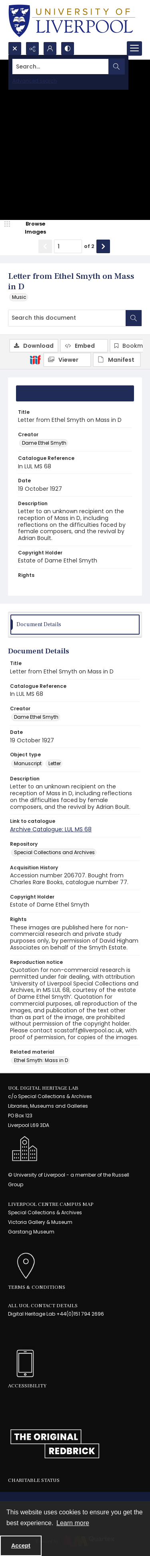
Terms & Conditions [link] (36, 1287)
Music (19, 297)
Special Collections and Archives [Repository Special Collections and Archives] (54, 852)
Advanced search (34, 80)
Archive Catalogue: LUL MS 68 (51, 829)
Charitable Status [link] (34, 1480)
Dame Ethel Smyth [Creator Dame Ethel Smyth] (44, 442)
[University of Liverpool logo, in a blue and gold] (72, 21)
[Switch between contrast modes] (67, 48)
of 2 (89, 246)
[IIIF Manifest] (117, 360)
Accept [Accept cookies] (20, 1545)
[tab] (75, 393)
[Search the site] (60, 66)
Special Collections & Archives (45, 1212)
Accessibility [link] (27, 1386)
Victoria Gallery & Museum (40, 1222)
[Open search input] (14, 48)
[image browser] (30, 228)
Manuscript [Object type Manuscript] (28, 763)
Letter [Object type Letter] (54, 763)
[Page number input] (68, 246)
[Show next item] (103, 246)
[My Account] (50, 48)
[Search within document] (134, 318)
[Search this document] (67, 318)
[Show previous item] (45, 246)
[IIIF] (35, 359)
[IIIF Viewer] (67, 360)
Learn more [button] (72, 1523)
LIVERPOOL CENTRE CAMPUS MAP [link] (51, 1204)
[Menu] (134, 48)
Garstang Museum (31, 1231)
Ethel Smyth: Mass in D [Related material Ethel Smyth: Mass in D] (41, 1060)
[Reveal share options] (32, 48)
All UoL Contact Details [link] (43, 1305)
